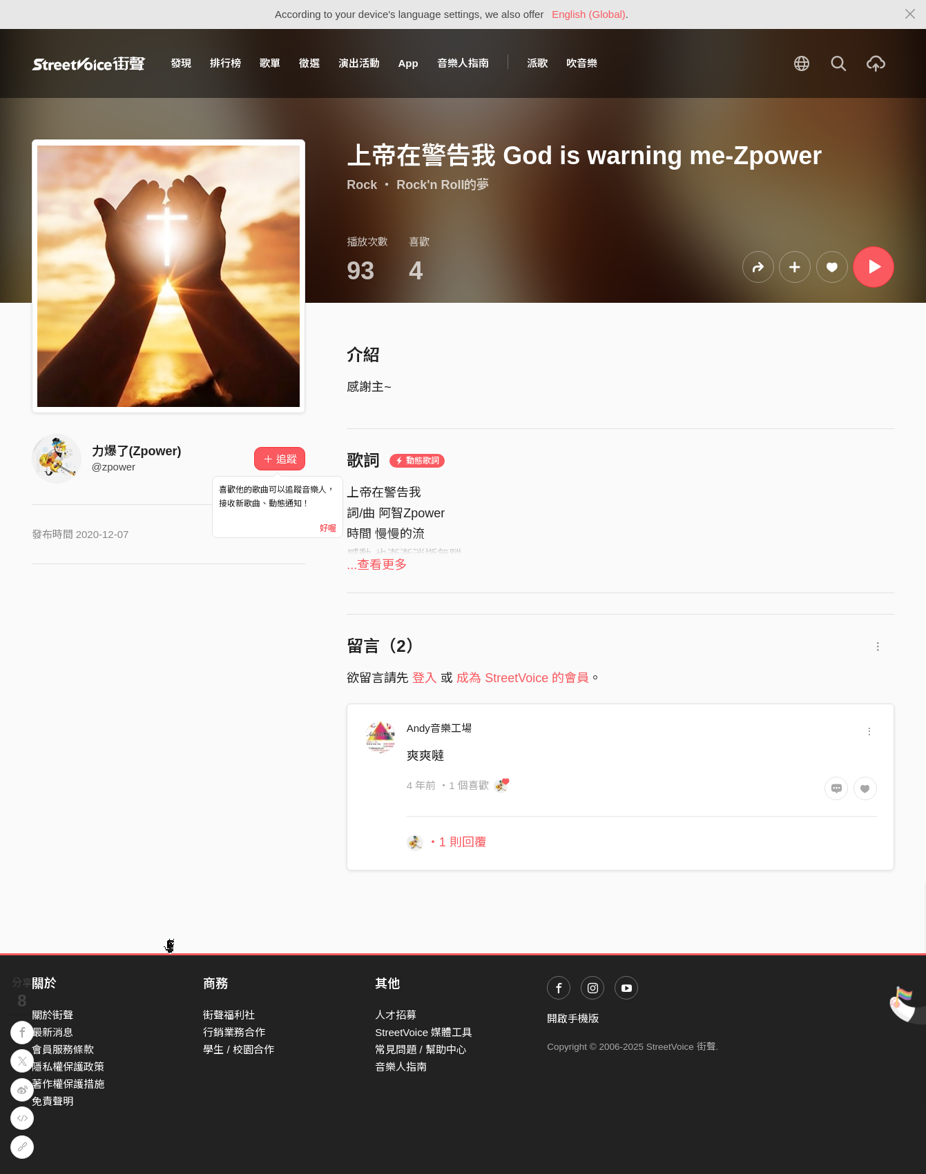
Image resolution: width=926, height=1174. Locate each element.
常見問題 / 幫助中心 (421, 1049)
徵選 (309, 63)
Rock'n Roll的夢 (442, 185)
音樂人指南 (463, 63)
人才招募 (395, 1015)
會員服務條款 (63, 1049)
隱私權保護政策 (68, 1067)
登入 (424, 678)
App (408, 63)
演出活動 (359, 63)
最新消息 (52, 1032)
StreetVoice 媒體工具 (423, 1032)
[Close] (910, 14)
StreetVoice (89, 63)
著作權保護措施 (68, 1084)
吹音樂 (581, 63)
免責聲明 (52, 1101)
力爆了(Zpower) (137, 451)
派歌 (537, 63)
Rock (362, 185)
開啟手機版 (573, 1018)
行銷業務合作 (234, 1032)
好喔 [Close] (328, 528)
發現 (181, 63)
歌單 (270, 63)
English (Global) (589, 14)
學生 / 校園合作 (238, 1049)
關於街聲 (52, 1015)
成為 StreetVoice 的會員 (522, 678)
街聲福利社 (229, 1015)
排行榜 (225, 63)
